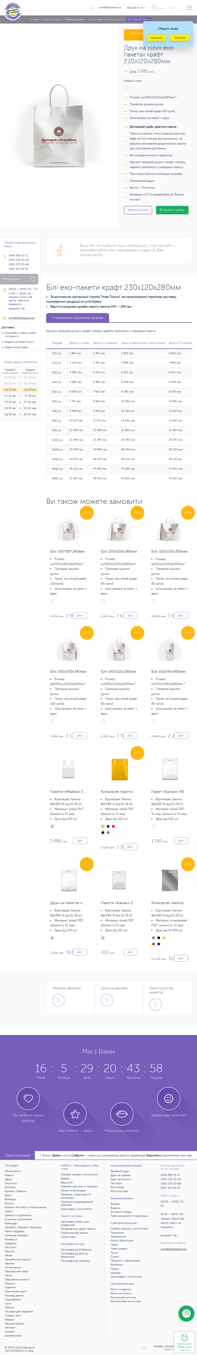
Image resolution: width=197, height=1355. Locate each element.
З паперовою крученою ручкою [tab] (77, 318)
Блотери (10, 1187)
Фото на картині (121, 1289)
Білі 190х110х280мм (118, 671)
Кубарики (11, 1243)
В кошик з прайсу (172, 210)
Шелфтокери (13, 1335)
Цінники (10, 1331)
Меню (8, 1255)
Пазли (114, 1244)
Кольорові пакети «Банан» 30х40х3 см (135, 791)
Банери (115, 1204)
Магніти (10, 1251)
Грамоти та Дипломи (18, 1215)
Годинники (117, 1232)
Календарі (11, 1223)
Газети (9, 1211)
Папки (9, 1275)
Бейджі (65, 1178)
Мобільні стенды (121, 1211)
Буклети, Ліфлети (15, 1191)
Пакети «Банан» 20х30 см (124, 903)
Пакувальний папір (16, 1271)
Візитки (9, 1203)
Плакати (10, 1283)
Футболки (117, 1264)
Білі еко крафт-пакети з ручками (105, 19)
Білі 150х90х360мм (168, 671)
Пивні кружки (119, 1248)
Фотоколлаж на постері (126, 1301)
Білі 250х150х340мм (68, 671)
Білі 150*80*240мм (67, 551)
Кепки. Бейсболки (122, 1240)
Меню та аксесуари (73, 1190)
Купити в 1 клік (138, 210)
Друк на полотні (121, 1179)
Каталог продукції (52, 19)
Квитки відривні (14, 1231)
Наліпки (9, 1263)
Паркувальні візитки (17, 1279)
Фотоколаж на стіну (123, 1297)
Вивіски (115, 1208)
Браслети (67, 1182)
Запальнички (118, 1236)
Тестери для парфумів (19, 1311)
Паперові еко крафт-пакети (78, 1228)
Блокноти (11, 1183)
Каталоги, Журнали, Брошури (23, 1227)
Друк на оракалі (120, 1175)
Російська (179, 37)
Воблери (10, 1199)
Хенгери (10, 1327)
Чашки (115, 1268)
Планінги (10, 1287)
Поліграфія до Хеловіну (75, 1260)
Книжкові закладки (16, 1235)
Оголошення (13, 1267)
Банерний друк (120, 1171)
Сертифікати (13, 1299)
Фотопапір (117, 1187)
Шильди (116, 1272)
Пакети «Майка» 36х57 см (73, 791)
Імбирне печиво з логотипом (79, 1174)
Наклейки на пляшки (17, 1259)
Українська (156, 37)
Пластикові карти (16, 1291)
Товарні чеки (13, 1315)
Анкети (9, 1175)
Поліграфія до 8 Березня (76, 1249)
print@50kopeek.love (110, 7)
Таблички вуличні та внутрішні (129, 1215)
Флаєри (9, 1319)
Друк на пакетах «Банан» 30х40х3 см (83, 903)
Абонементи (13, 1171)
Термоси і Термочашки (125, 1260)
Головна (35, 19)
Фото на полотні (121, 1293)
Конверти (11, 1239)
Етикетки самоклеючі (18, 1219)
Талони (9, 1307)
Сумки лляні (68, 1236)
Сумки (115, 1256)
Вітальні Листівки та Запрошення (25, 1207)
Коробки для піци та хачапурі (79, 1186)
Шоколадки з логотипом (76, 1209)
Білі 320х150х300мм (169, 551)
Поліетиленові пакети (74, 1232)
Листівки (10, 1247)
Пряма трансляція (17, 1155)
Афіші (8, 1179)
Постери (116, 1183)
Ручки (114, 1252)
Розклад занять (14, 1295)
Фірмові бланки (14, 1323)
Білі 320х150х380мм (119, 551)
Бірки (8, 1195)
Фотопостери (119, 1191)
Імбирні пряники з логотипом (129, 1228)
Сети (8, 1303)
